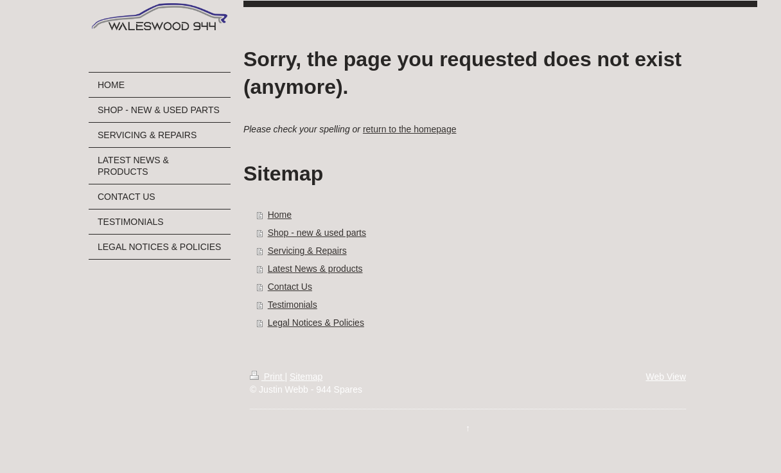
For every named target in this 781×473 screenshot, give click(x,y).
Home (280, 215)
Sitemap (306, 376)
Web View (665, 376)
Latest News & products (315, 268)
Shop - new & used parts (317, 233)
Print (267, 376)
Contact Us (290, 286)
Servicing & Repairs (307, 250)
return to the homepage (410, 129)
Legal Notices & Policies (316, 322)
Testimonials (292, 304)
